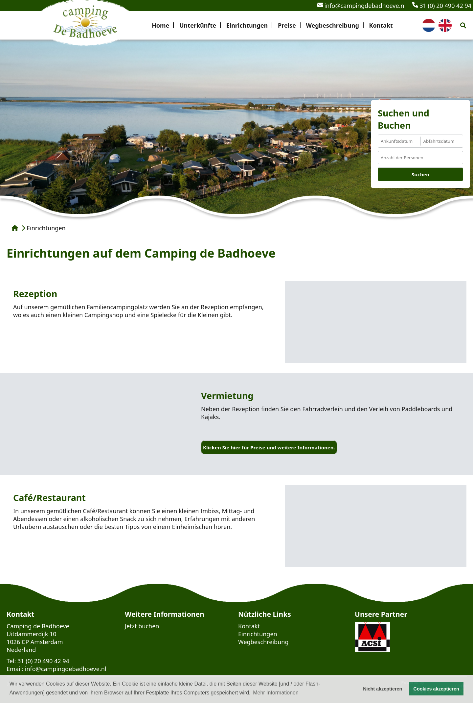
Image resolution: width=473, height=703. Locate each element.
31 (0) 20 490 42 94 (441, 6)
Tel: (11, 661)
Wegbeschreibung (332, 25)
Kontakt (381, 25)
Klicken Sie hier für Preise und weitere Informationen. (269, 447)
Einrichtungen (247, 25)
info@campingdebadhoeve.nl (361, 6)
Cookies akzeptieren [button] (436, 688)
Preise (287, 25)
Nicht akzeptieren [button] (382, 688)
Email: (15, 669)
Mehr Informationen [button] (276, 692)
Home (160, 25)
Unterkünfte (197, 25)
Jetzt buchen (142, 626)
